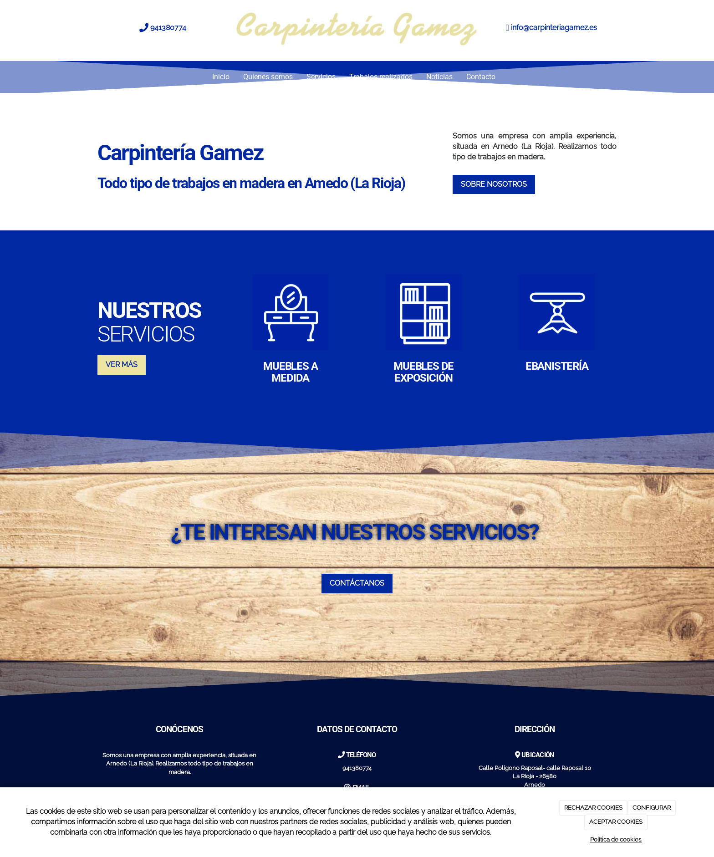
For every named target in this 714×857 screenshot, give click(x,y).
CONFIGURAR (651, 807)
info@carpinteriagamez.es (554, 27)
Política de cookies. (616, 839)
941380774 (168, 27)
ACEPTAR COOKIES (616, 821)
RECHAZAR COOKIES (593, 807)
